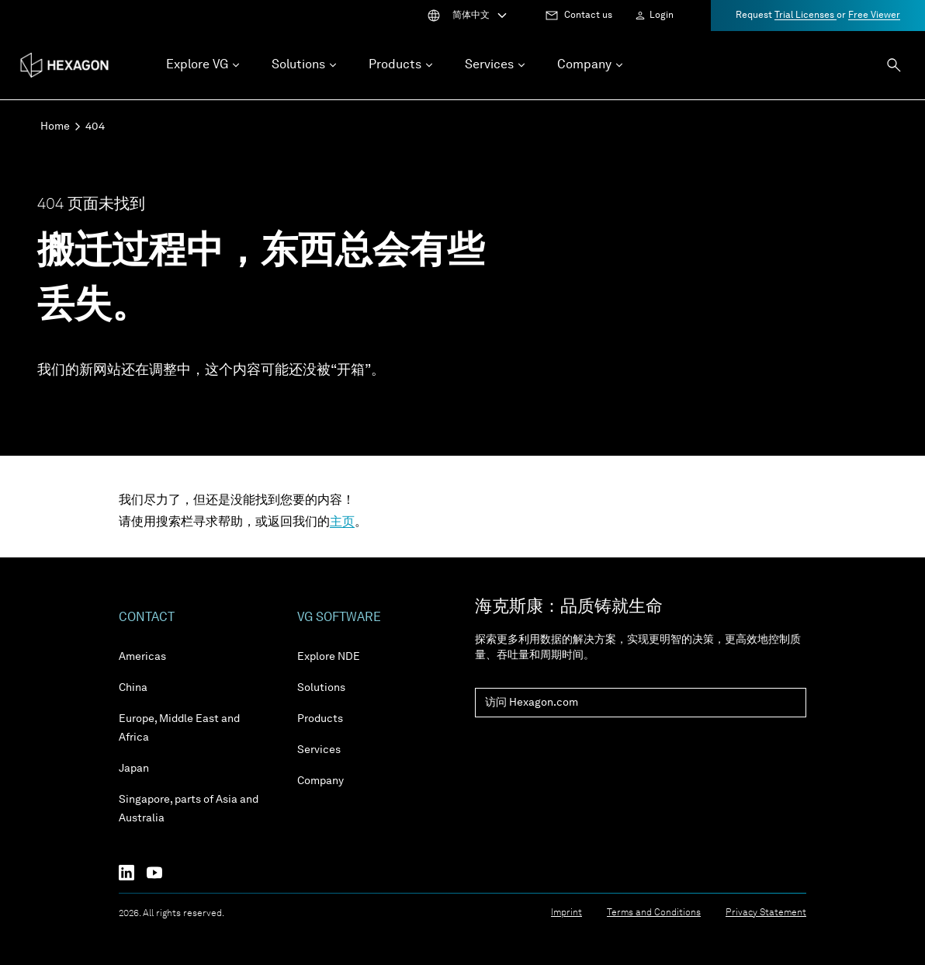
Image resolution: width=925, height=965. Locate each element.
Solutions (321, 687)
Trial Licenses (805, 15)
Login (662, 15)
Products (320, 718)
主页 (342, 522)
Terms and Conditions (654, 913)
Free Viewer (874, 15)
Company (320, 781)
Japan (134, 768)
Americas (142, 656)
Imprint (566, 913)
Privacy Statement (766, 913)
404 (95, 126)
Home (55, 126)
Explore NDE (328, 656)
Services (319, 750)
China (133, 687)
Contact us (588, 15)
